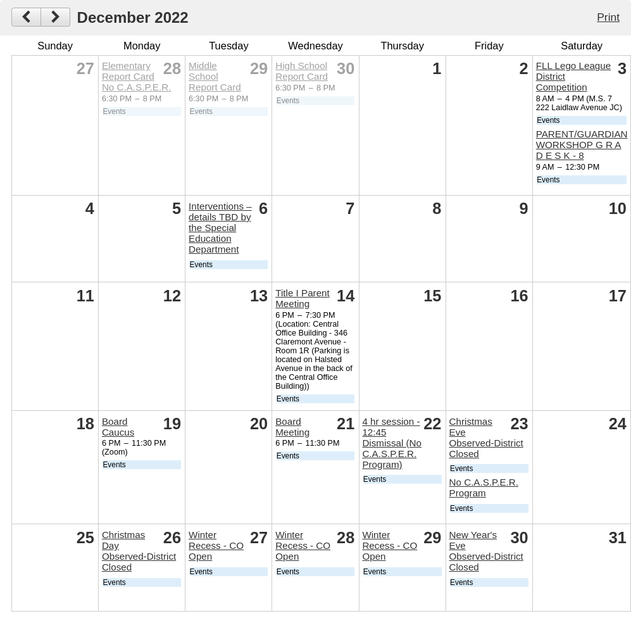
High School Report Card (301, 71)
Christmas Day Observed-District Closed (139, 550)
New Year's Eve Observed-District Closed (486, 550)
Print (608, 17)
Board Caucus (118, 426)
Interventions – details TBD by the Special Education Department (220, 228)
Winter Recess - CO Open (216, 545)
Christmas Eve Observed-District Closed (486, 437)
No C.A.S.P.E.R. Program (483, 487)
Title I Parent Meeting (302, 298)
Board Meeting (292, 426)
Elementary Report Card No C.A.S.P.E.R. (136, 76)
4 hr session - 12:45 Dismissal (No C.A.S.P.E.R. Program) (392, 443)
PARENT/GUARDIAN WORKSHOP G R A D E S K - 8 (582, 145)
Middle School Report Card (215, 76)
